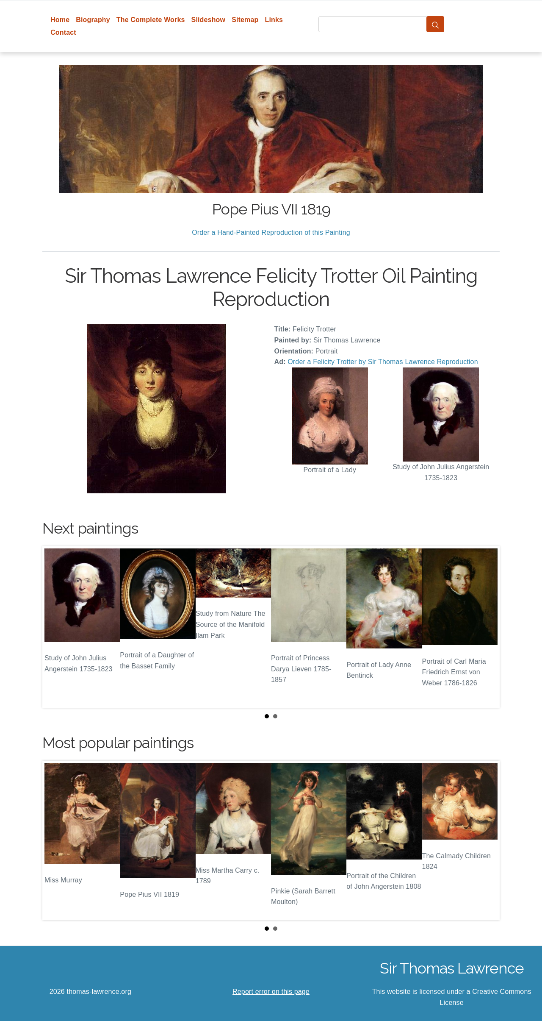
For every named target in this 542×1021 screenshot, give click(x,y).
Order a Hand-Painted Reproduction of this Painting (271, 232)
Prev (55, 627)
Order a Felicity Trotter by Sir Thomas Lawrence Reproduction (383, 361)
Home (59, 19)
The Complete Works (150, 19)
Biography (93, 19)
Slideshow (208, 19)
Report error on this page (271, 991)
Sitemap (245, 19)
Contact (63, 32)
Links (274, 19)
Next (486, 627)
